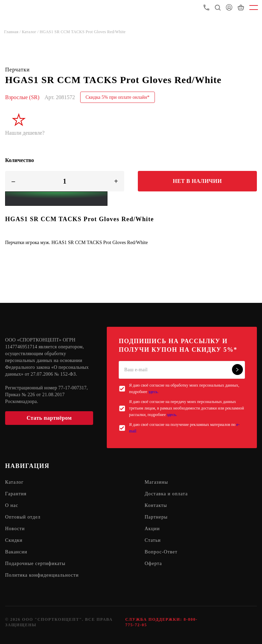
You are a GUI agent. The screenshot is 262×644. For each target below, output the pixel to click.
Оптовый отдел (23, 517)
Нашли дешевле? (25, 133)
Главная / (13, 31)
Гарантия (16, 493)
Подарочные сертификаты (35, 563)
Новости (15, 528)
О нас (11, 505)
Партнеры (156, 517)
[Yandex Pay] (56, 198)
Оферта (153, 563)
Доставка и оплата (166, 493)
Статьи (153, 540)
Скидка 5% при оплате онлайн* (118, 97)
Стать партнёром (49, 418)
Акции (152, 528)
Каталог (14, 482)
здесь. (153, 391)
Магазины (156, 482)
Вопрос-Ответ (161, 551)
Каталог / (31, 31)
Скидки (14, 540)
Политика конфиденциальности (42, 575)
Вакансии (16, 551)
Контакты (156, 505)
